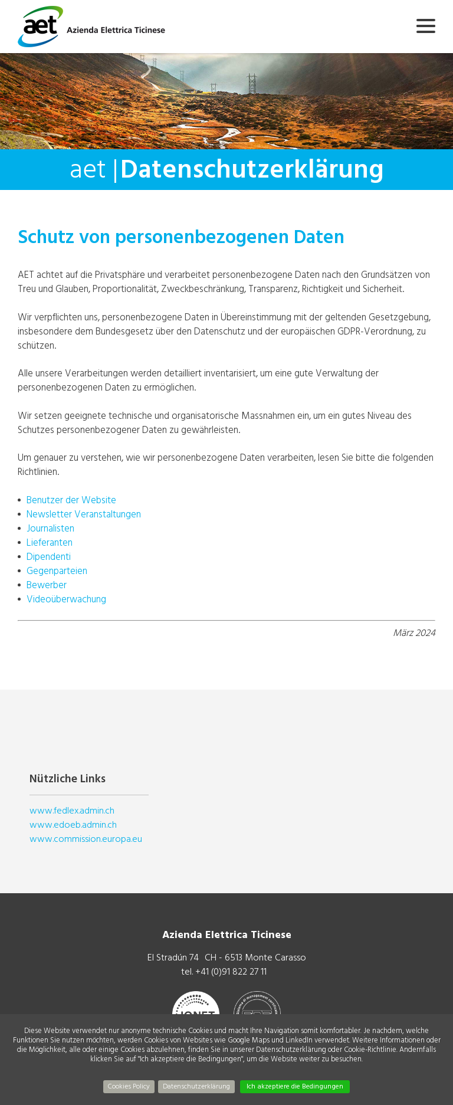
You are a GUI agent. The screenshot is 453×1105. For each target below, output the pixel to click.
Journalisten (50, 528)
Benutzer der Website (71, 500)
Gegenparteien (57, 571)
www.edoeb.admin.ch (73, 825)
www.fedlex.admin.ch (71, 811)
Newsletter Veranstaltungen (84, 514)
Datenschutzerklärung (196, 1086)
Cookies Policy (129, 1086)
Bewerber (47, 585)
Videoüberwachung (66, 599)
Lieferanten (50, 542)
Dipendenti (49, 557)
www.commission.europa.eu (85, 839)
